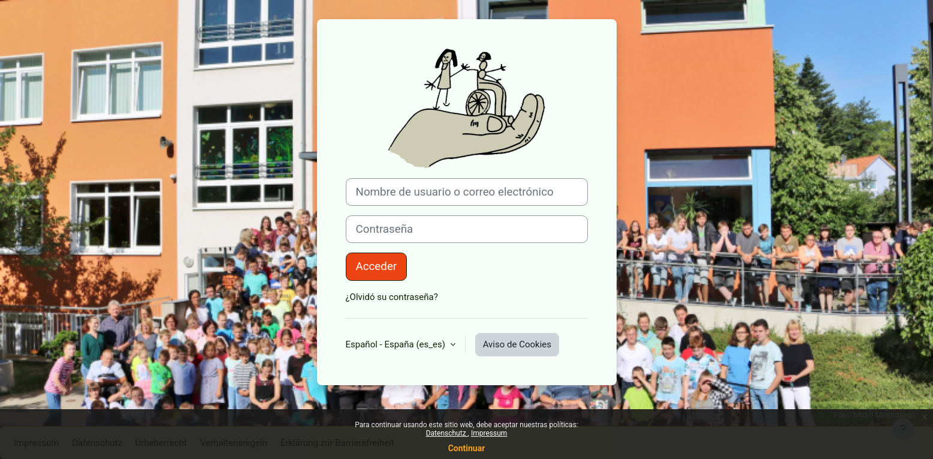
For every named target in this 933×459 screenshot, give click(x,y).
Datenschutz (447, 433)
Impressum (489, 433)
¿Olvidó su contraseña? (392, 297)
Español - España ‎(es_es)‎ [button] (397, 344)
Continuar (466, 448)
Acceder (376, 266)
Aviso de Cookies (517, 344)
